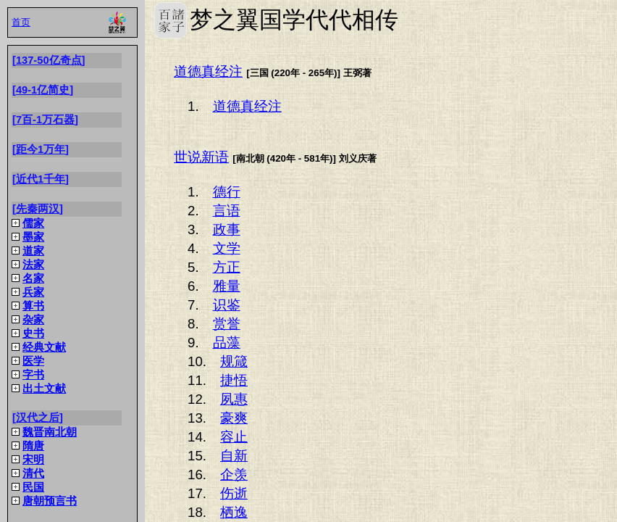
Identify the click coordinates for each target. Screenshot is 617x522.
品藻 (226, 342)
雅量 (226, 286)
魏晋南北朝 (49, 432)
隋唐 (33, 446)
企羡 (234, 474)
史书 (33, 333)
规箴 (234, 361)
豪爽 (234, 418)
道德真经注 (208, 71)
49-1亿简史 (43, 90)
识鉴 (226, 304)
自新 (234, 455)
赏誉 (226, 323)
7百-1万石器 (45, 119)
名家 (33, 278)
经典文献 (44, 347)
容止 (234, 436)
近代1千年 (40, 179)
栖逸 (234, 512)
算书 (33, 306)
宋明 (33, 459)
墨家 (33, 237)
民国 (33, 487)
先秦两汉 (37, 209)
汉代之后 (37, 417)
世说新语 (201, 157)
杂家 (33, 320)
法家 (33, 264)
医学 (33, 361)
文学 (226, 248)
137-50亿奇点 (49, 60)
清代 (33, 473)
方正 (226, 267)
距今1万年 (40, 149)
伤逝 (234, 493)
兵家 (33, 292)
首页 (21, 22)
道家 (33, 251)
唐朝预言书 (49, 501)
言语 (226, 210)
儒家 (33, 223)
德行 (226, 191)
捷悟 (234, 380)
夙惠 (234, 399)
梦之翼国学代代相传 (170, 20)
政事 (226, 229)
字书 (33, 375)
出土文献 (44, 388)
